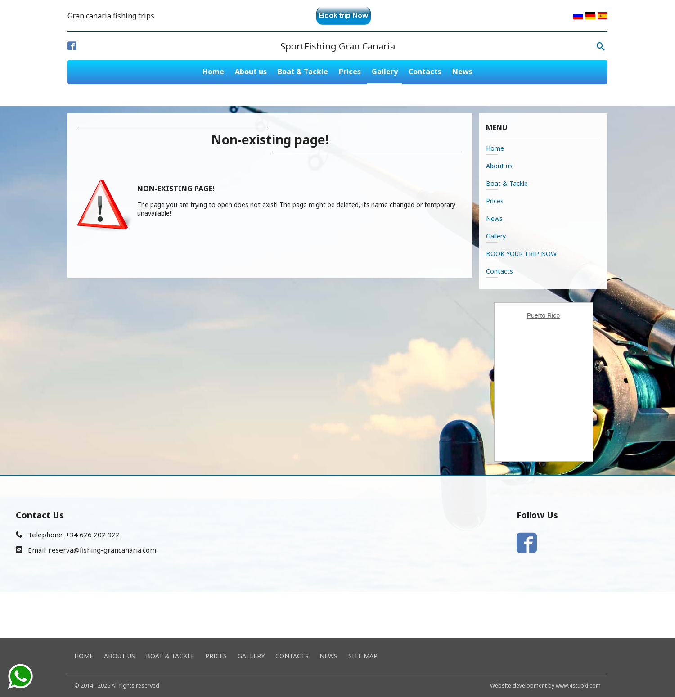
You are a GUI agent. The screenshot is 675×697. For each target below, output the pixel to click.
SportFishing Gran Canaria (337, 46)
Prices (350, 71)
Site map (363, 656)
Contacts (425, 71)
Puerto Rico (543, 315)
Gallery (385, 71)
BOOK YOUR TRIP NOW (521, 253)
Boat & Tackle (303, 71)
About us (251, 71)
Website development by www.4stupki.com (545, 685)
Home (213, 71)
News (462, 71)
